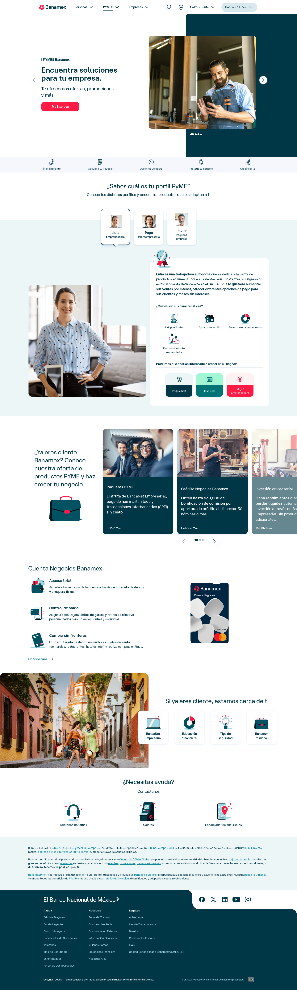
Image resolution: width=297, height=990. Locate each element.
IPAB (132, 945)
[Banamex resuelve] (262, 727)
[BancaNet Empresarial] (153, 727)
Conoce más (190, 528)
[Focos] (148, 814)
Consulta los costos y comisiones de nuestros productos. (213, 979)
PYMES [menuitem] (108, 7)
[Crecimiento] (247, 165)
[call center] (73, 814)
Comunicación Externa (103, 931)
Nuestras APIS (98, 958)
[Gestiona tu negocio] (100, 165)
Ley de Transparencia (143, 924)
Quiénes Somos (98, 945)
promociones (127, 863)
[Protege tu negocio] (201, 165)
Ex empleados (52, 958)
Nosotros (95, 910)
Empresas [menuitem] (136, 7)
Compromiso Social (101, 924)
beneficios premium (146, 874)
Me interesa (60, 106)
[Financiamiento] (51, 165)
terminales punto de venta (75, 851)
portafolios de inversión (114, 878)
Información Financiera (103, 938)
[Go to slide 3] (198, 134)
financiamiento (252, 848)
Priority (73, 878)
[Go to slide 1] (192, 134)
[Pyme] (223, 814)
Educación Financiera (102, 951)
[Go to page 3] (203, 540)
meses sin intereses (149, 863)
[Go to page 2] (200, 540)
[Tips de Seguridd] (226, 727)
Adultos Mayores (54, 917)
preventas (66, 863)
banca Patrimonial (255, 874)
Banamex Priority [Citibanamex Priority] (38, 874)
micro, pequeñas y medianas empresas (77, 848)
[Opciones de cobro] (151, 165)
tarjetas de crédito (240, 859)
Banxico (134, 931)
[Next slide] (263, 80)
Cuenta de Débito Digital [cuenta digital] (134, 859)
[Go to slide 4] (201, 134)
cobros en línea (47, 851)
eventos (113, 863)
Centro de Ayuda (54, 931)
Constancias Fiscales (142, 938)
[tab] (115, 227)
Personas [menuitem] (80, 7)
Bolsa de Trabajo (99, 917)
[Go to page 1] (196, 540)
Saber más (114, 528)
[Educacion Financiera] (189, 727)
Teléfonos (50, 945)
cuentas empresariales (163, 848)
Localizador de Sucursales (60, 938)
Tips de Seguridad (55, 951)
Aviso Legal (136, 917)
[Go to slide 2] (196, 134)
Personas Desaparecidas (59, 965)
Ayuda (48, 910)
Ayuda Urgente (53, 924)
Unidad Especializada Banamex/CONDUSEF (156, 951)
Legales (134, 910)
